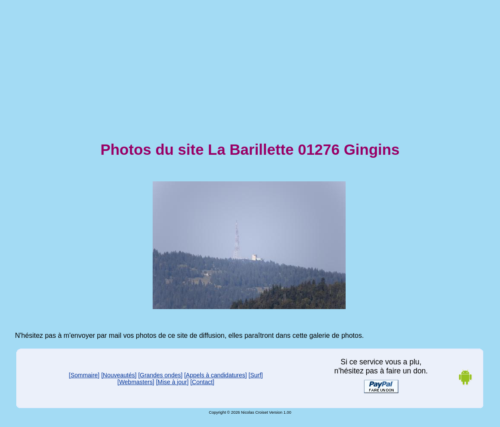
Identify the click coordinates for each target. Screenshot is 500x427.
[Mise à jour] (172, 382)
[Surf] (256, 375)
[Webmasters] (135, 382)
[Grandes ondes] (160, 375)
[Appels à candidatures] (215, 375)
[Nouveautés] (118, 375)
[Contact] (202, 382)
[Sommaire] (84, 375)
